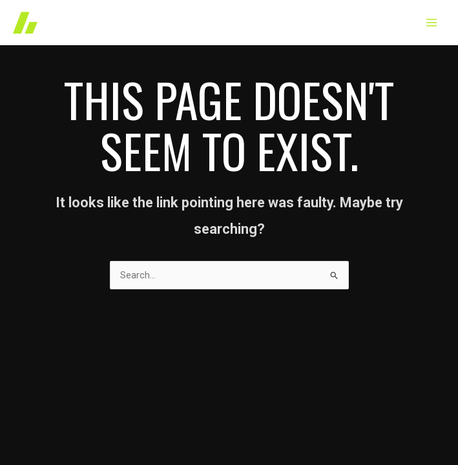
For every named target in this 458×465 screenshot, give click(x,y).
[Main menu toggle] (431, 22)
